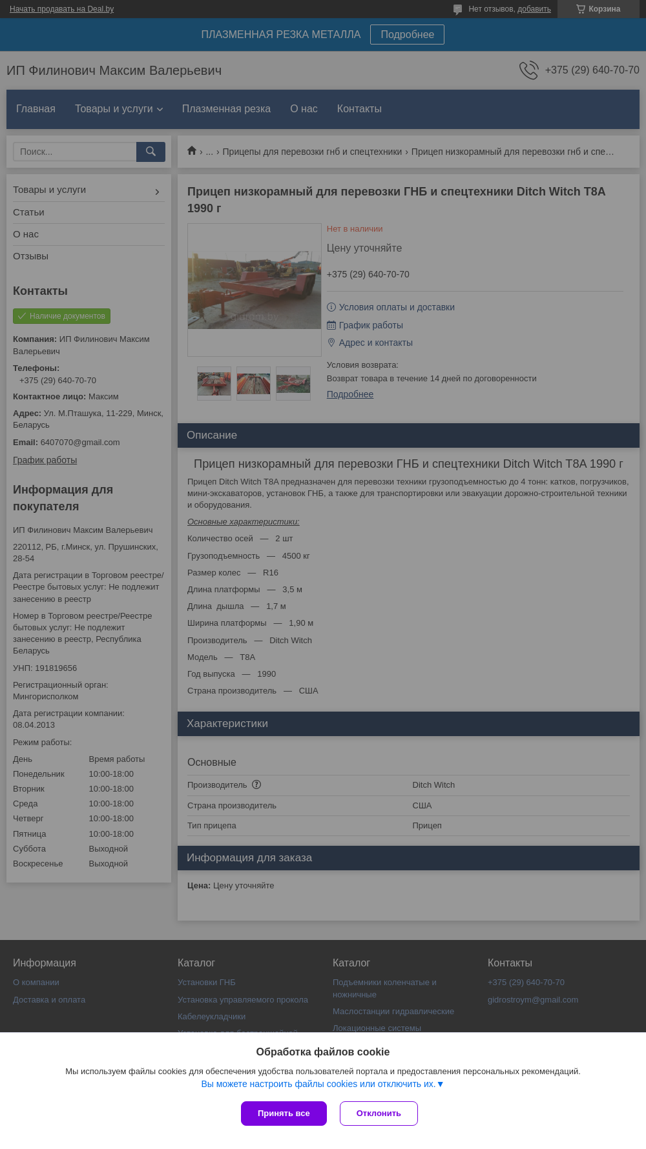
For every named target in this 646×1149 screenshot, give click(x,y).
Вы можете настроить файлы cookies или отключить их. (318, 1084)
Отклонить (379, 1113)
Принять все (284, 1113)
